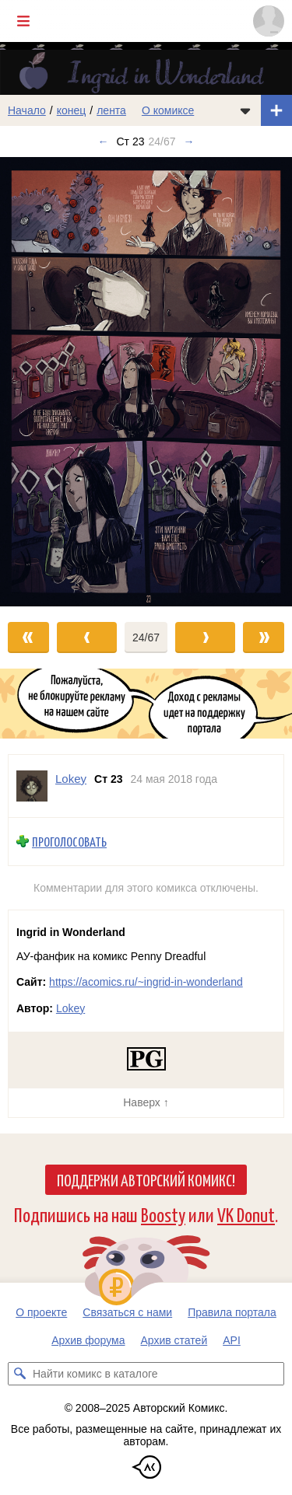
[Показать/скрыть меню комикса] (245, 110)
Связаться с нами (127, 1312)
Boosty (163, 1214)
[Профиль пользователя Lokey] (31, 786)
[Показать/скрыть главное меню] (23, 21)
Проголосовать (69, 841)
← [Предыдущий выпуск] (102, 141)
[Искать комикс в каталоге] (19, 1374)
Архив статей (174, 1340)
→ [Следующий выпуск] (189, 141)
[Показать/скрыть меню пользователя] (269, 21)
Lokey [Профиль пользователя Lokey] (70, 778)
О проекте (41, 1312)
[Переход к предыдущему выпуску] (36, 381)
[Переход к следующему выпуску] (146, 381)
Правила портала (232, 1312)
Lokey (70, 1008)
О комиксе (168, 110)
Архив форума (88, 1340)
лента (111, 110)
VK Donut (246, 1214)
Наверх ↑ (145, 1102)
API (232, 1340)
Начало (27, 110)
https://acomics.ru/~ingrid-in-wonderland (146, 982)
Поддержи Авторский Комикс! (146, 1179)
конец (71, 110)
